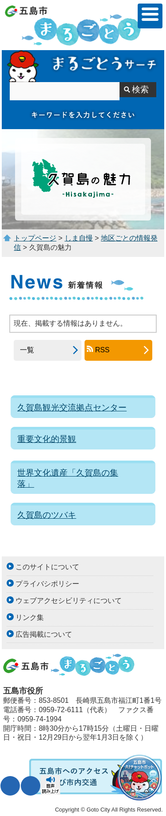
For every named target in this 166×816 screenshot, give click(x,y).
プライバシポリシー (47, 583)
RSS (102, 350)
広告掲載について (43, 634)
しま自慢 (79, 238)
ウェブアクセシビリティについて (68, 600)
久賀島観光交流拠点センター (72, 407)
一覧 (24, 350)
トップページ (35, 238)
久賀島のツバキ (46, 515)
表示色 (30, 786)
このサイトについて (47, 567)
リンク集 (29, 617)
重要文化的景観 (46, 439)
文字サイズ (10, 786)
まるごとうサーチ (83, 66)
